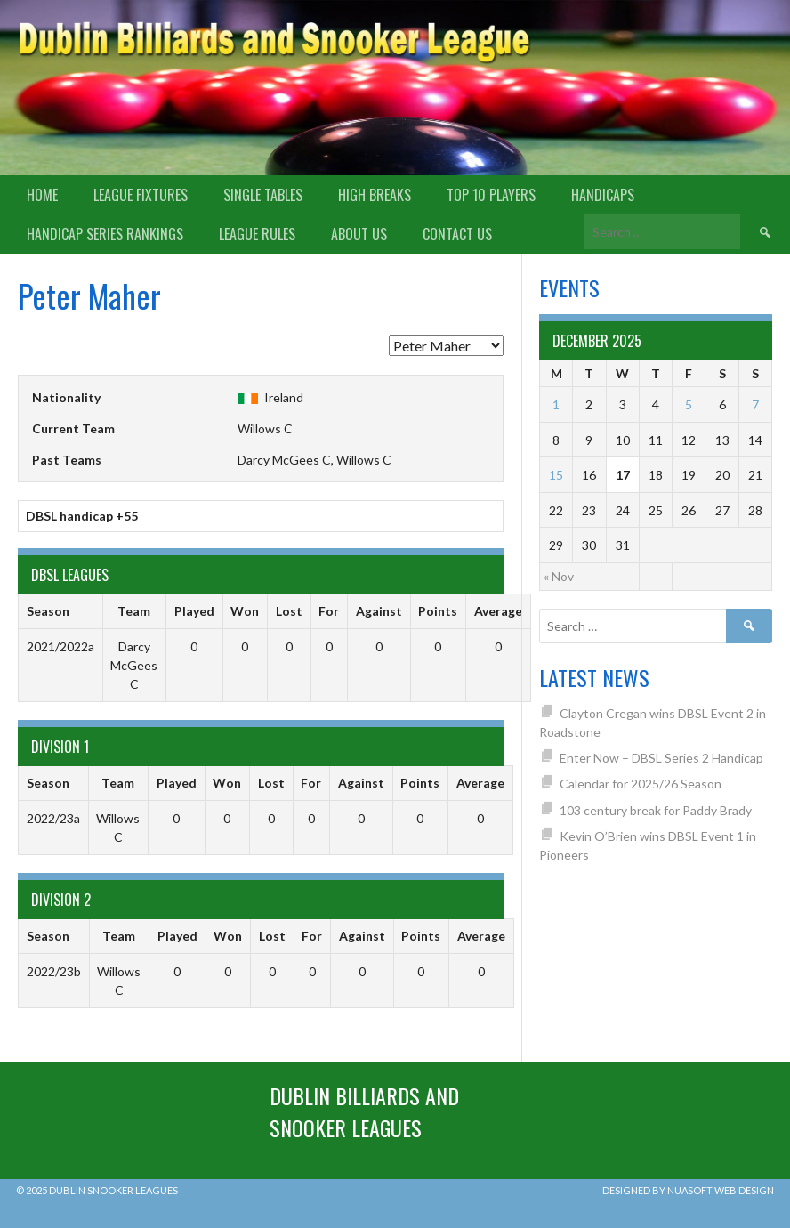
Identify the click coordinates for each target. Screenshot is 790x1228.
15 (556, 474)
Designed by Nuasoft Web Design (688, 1190)
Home (42, 195)
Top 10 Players (491, 195)
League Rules (257, 234)
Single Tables (262, 195)
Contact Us (457, 234)
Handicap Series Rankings (105, 234)
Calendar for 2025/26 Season (640, 783)
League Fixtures (140, 195)
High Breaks (374, 195)
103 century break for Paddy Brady (656, 810)
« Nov (559, 576)
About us (359, 234)
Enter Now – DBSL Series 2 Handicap (661, 757)
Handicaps (602, 195)
